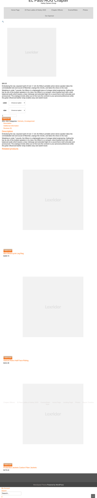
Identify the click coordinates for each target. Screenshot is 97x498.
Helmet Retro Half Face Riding (16, 360)
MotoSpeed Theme (40, 485)
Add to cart (6, 118)
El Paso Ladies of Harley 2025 (35, 10)
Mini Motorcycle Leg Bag (13, 253)
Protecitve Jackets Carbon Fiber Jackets (20, 467)
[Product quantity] (9, 116)
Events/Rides (72, 10)
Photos (85, 10)
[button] (3, 22)
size (4, 110)
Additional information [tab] (11, 126)
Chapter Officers (57, 10)
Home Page (15, 10)
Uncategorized (29, 121)
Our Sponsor (49, 16)
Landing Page (68, 312)
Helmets (20, 121)
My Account (5, 488)
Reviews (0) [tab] (7, 128)
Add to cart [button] (8, 250)
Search (4, 491)
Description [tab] (7, 123)
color (5, 103)
